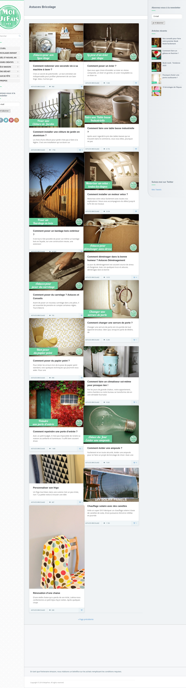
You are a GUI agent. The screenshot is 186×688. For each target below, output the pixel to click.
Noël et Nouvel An (14, 57)
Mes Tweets (156, 190)
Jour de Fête (11, 76)
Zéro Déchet (11, 71)
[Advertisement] (167, 137)
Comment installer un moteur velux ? (114, 192)
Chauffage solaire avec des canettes (114, 504)
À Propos (9, 80)
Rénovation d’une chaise (53, 588)
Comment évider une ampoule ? (111, 446)
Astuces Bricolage (45, 85)
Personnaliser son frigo (52, 486)
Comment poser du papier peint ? (58, 359)
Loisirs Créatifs (12, 62)
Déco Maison (11, 67)
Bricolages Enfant (14, 53)
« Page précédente (89, 620)
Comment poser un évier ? (108, 64)
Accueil (9, 48)
